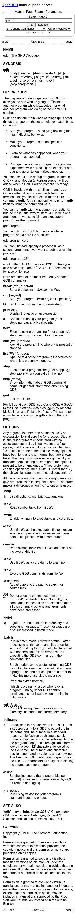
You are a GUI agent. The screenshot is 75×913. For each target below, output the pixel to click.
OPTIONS (11, 427)
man (31, 24)
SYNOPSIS (12, 64)
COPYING (11, 827)
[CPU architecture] (59, 29)
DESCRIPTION (15, 92)
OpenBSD (10, 5)
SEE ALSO (12, 806)
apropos (43, 24)
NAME (8, 50)
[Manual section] (26, 29)
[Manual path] (38, 32)
